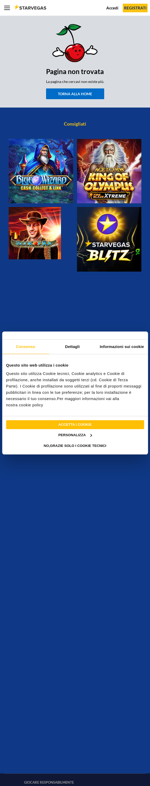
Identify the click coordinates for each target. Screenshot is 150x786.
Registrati (135, 7)
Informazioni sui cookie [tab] (122, 346)
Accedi (112, 7)
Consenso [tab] (25, 346)
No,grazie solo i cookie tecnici (75, 446)
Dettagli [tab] (72, 346)
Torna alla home (75, 94)
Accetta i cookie (75, 424)
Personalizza (75, 435)
